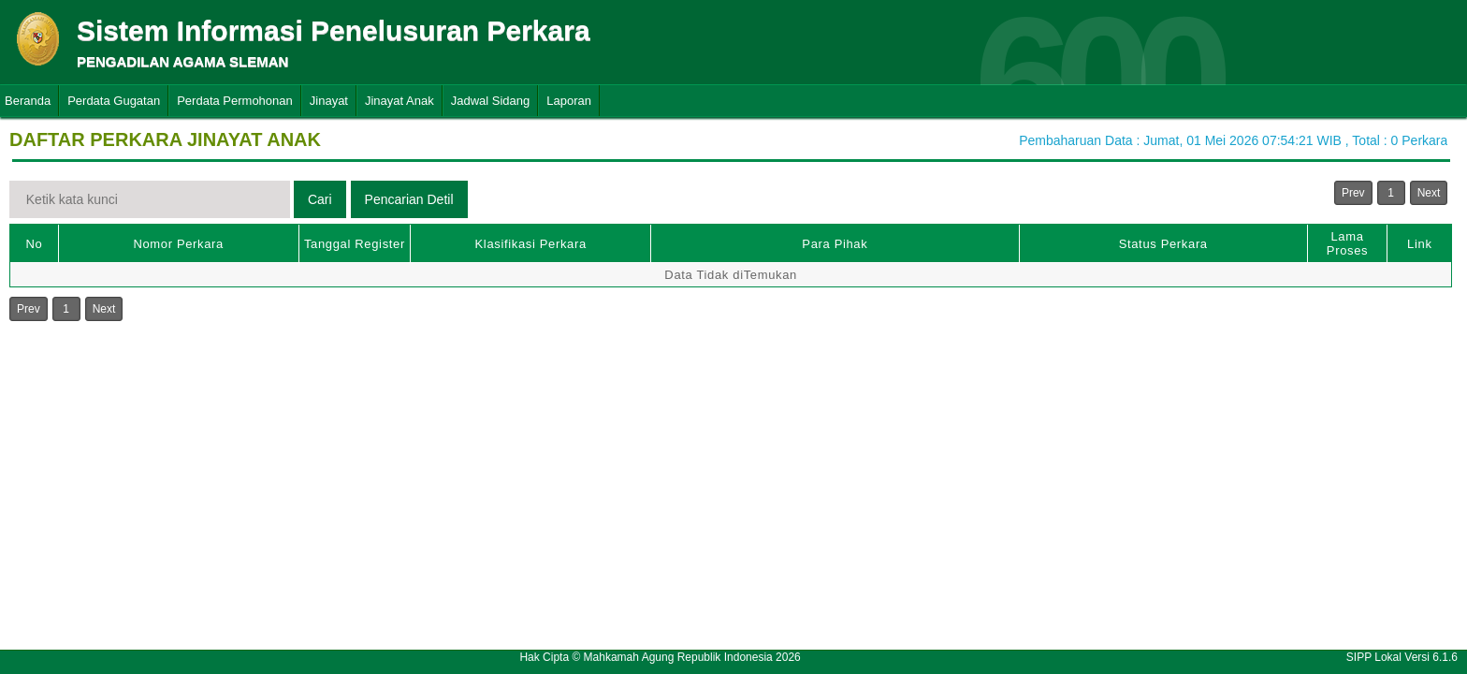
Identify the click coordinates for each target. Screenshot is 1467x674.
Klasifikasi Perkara (531, 244)
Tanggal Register (354, 244)
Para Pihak (834, 244)
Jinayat (329, 101)
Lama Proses (1347, 243)
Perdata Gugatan (113, 101)
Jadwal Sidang (490, 101)
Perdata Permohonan (235, 101)
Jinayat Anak (399, 101)
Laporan (568, 101)
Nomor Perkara (178, 244)
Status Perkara (1163, 244)
